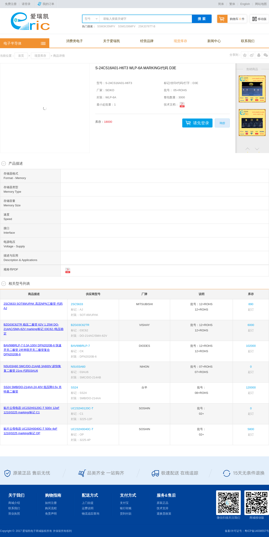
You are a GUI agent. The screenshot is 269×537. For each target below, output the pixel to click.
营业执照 (14, 513)
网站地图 (261, 4)
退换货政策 (164, 513)
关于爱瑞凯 (111, 41)
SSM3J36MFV (126, 26)
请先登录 (201, 123)
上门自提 (87, 503)
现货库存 (180, 41)
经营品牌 (147, 41)
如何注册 (51, 503)
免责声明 (51, 513)
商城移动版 (256, 504)
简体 (221, 4)
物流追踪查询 (90, 513)
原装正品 (162, 503)
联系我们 (247, 41)
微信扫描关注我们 (228, 504)
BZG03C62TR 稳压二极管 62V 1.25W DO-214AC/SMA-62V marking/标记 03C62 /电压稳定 (33, 329)
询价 (222, 123)
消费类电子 (74, 41)
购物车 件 (231, 19)
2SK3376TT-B (146, 26)
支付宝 (124, 503)
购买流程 (51, 508)
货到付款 (126, 513)
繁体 (232, 4)
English (245, 4)
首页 (21, 55)
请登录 (26, 4)
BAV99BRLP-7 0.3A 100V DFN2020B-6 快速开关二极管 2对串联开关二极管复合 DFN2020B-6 (32, 350)
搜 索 (201, 19)
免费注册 (11, 4)
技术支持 (162, 508)
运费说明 (87, 508)
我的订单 (46, 4)
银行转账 (126, 508)
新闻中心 (214, 41)
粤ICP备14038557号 (257, 531)
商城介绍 (14, 503)
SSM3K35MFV (106, 26)
